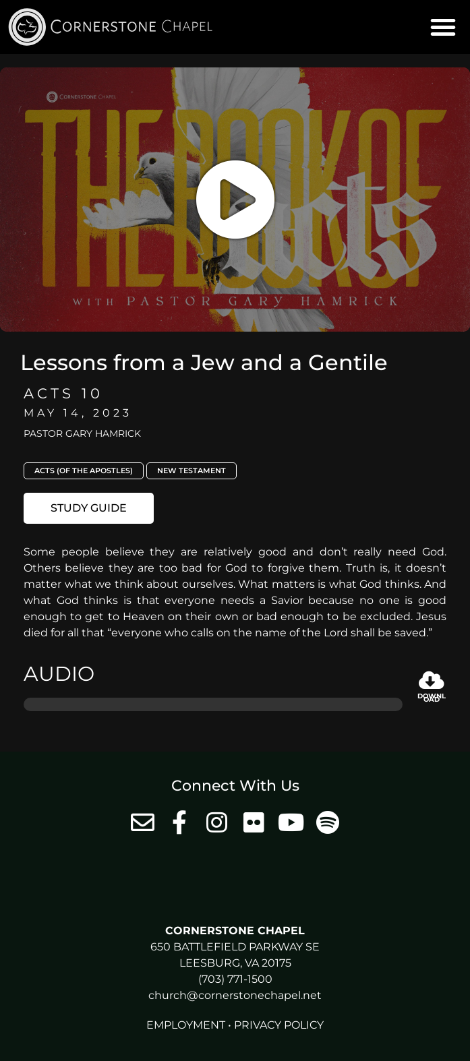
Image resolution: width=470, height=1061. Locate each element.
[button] (443, 27)
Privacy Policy (279, 1025)
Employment (185, 1025)
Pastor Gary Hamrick (82, 433)
